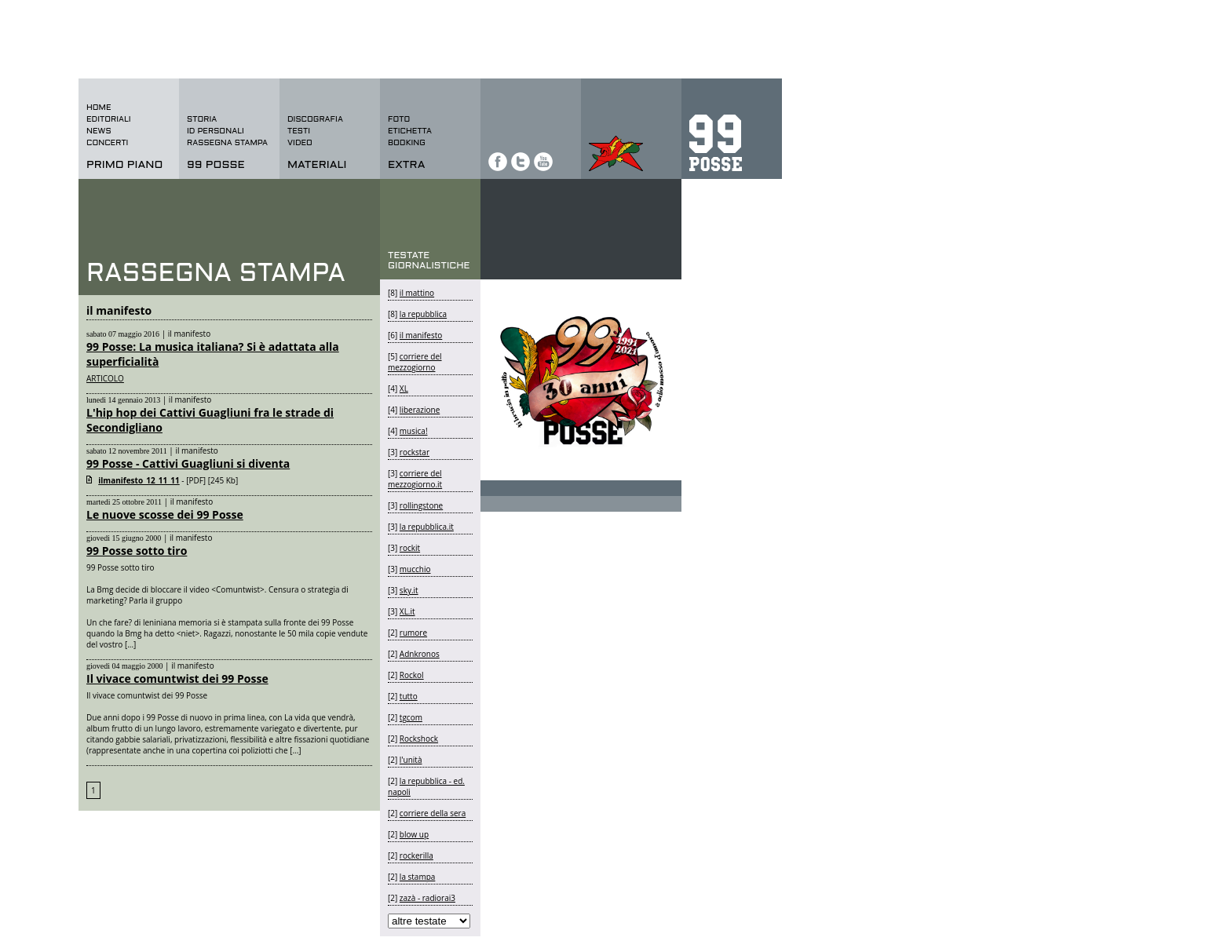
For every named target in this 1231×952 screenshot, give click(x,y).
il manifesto (421, 335)
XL (404, 388)
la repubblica (423, 313)
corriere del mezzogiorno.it (415, 479)
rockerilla (416, 855)
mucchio (415, 569)
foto (399, 119)
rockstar (414, 452)
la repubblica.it (427, 526)
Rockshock (419, 738)
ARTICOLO (105, 378)
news (98, 131)
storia (202, 119)
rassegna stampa (227, 143)
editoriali (108, 119)
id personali (215, 131)
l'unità (411, 759)
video (299, 143)
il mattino (417, 292)
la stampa (418, 876)
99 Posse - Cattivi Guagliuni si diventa (188, 463)
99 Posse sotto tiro (136, 550)
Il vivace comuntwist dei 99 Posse (177, 678)
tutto (409, 696)
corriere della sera (433, 813)
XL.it (407, 611)
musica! (414, 430)
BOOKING (407, 143)
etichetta (410, 131)
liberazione (420, 409)
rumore (413, 632)
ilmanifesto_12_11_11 (139, 480)
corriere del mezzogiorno (415, 362)
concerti (107, 143)
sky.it (409, 590)
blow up (414, 834)
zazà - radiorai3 (427, 897)
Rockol (412, 674)
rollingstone (421, 505)
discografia (315, 119)
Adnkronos (420, 653)
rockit (410, 547)
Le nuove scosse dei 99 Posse (164, 514)
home (98, 107)
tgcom (411, 717)
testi (298, 131)
